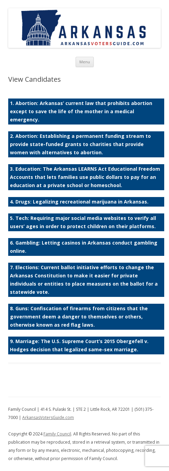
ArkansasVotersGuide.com (48, 417)
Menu (84, 61)
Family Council (57, 434)
